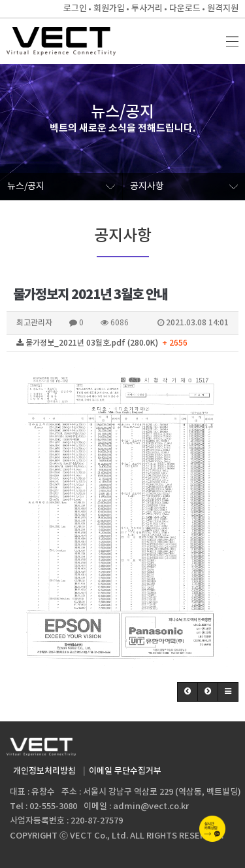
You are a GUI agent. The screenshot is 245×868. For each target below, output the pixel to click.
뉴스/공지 (61, 186)
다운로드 (185, 8)
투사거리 (147, 8)
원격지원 (222, 8)
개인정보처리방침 (44, 771)
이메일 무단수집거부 (125, 771)
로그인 (75, 8)
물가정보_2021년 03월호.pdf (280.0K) (102, 343)
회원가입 (109, 8)
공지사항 (184, 186)
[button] (187, 692)
